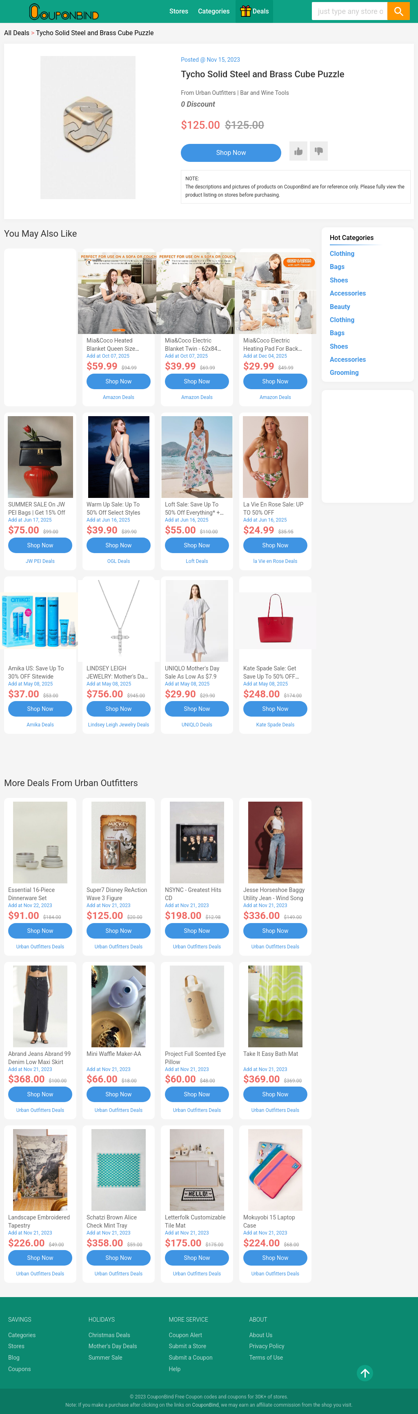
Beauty (340, 307)
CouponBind (205, 1405)
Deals (254, 11)
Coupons (19, 1369)
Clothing (342, 254)
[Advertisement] (40, 326)
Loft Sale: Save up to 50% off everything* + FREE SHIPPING (192, 512)
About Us (260, 1335)
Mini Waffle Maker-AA (114, 1054)
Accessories (348, 293)
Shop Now (231, 153)
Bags (337, 267)
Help (175, 1369)
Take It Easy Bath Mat (270, 1054)
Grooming (344, 372)
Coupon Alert (185, 1335)
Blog (14, 1357)
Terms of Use (266, 1357)
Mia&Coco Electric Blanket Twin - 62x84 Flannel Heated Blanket (194, 348)
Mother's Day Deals (113, 1346)
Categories (214, 11)
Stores (178, 11)
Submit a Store (188, 1346)
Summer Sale (105, 1357)
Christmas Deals (109, 1335)
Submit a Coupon (191, 1357)
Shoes (339, 280)
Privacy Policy (266, 1346)
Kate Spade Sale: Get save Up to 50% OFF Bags (269, 676)
